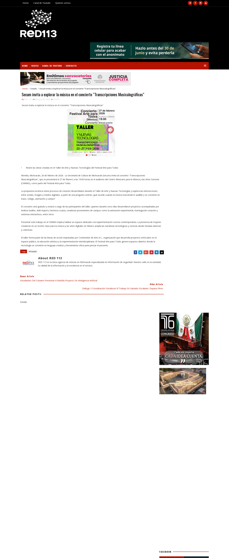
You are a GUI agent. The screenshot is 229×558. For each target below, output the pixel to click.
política (170, 341)
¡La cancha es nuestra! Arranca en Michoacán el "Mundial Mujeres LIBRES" (182, 391)
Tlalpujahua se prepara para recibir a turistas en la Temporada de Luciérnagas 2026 (181, 404)
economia (157, 341)
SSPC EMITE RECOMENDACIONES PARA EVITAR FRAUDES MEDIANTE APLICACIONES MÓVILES (182, 416)
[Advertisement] (176, 155)
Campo (164, 305)
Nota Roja (158, 331)
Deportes (187, 305)
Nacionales (187, 326)
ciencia (170, 336)
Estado (42, 69)
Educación (158, 310)
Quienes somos (71, 2)
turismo (182, 341)
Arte (155, 305)
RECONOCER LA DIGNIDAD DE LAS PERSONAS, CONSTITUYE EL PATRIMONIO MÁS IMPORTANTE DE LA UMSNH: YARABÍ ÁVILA (181, 378)
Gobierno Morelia (181, 320)
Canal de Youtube (50, 2)
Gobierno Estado (161, 320)
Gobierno (187, 315)
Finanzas (157, 315)
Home (34, 2)
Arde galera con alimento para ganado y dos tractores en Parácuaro (56, 490)
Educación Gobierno (176, 310)
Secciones (163, 298)
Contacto (79, 45)
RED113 (43, 45)
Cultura (175, 305)
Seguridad (158, 336)
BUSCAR (188, 298)
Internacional (160, 326)
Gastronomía (172, 315)
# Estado (41, 244)
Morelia (175, 326)
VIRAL (62, 552)
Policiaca (170, 331)
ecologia (181, 336)
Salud (182, 331)
